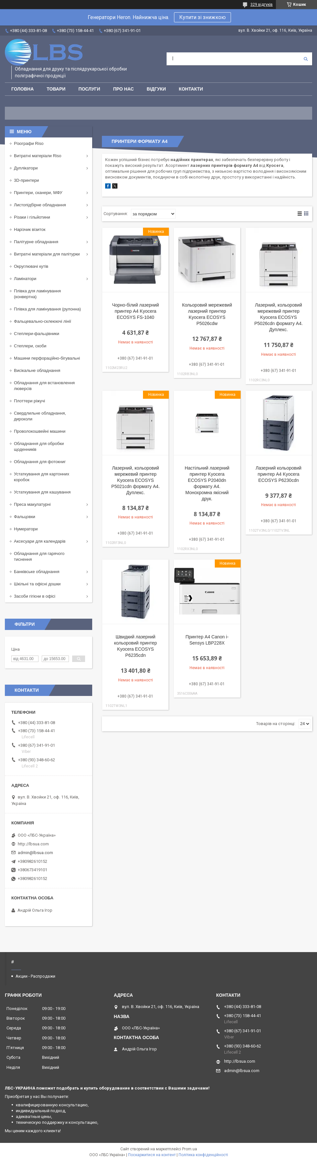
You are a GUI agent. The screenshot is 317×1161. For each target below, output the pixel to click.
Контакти (191, 89)
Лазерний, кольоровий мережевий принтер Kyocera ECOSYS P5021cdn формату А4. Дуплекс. (135, 480)
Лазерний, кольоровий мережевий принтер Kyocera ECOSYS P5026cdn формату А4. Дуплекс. (278, 317)
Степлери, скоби (30, 345)
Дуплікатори (26, 168)
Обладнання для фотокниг (40, 461)
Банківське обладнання (37, 571)
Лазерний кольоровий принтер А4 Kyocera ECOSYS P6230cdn (278, 474)
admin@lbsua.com (35, 852)
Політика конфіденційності (203, 1155)
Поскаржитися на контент (152, 1155)
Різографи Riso (28, 143)
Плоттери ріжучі (29, 400)
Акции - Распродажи (35, 976)
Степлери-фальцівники (36, 333)
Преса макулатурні (32, 504)
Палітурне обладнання (36, 241)
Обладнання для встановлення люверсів (44, 385)
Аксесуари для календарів (39, 541)
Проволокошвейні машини (39, 431)
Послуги (89, 89)
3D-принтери (26, 180)
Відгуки (156, 89)
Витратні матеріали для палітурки (47, 254)
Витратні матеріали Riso (37, 155)
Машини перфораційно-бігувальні (47, 358)
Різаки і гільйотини (32, 217)
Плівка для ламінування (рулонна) (47, 309)
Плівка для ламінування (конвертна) (37, 293)
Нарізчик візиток (29, 229)
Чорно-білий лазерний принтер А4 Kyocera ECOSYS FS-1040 (135, 311)
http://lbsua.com (33, 843)
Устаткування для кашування (42, 492)
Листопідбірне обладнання (40, 204)
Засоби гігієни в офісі (34, 596)
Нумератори (26, 528)
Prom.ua (189, 1149)
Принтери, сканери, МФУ (38, 192)
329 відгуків (261, 4)
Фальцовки (24, 516)
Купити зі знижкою (202, 17)
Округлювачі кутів (31, 266)
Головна (22, 89)
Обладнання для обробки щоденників (39, 446)
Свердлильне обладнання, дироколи (40, 416)
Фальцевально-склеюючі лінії (42, 321)
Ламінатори (25, 278)
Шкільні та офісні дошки (37, 583)
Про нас (123, 89)
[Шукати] (305, 58)
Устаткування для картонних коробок (41, 477)
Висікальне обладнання (37, 370)
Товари (56, 89)
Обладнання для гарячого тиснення (39, 556)
